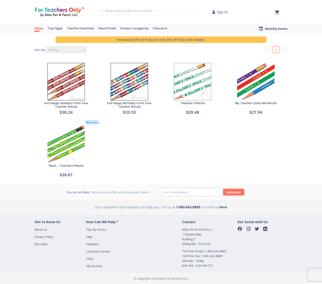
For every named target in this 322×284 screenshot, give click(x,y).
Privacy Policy (44, 237)
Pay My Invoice (96, 229)
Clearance (160, 28)
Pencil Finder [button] (107, 28)
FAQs (89, 259)
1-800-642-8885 (188, 207)
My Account (94, 266)
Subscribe (233, 192)
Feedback (92, 244)
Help (89, 237)
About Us (41, 229)
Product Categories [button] (134, 28)
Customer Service (98, 251)
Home (39, 28)
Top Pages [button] (55, 28)
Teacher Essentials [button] (80, 28)
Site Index (41, 244)
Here (223, 207)
